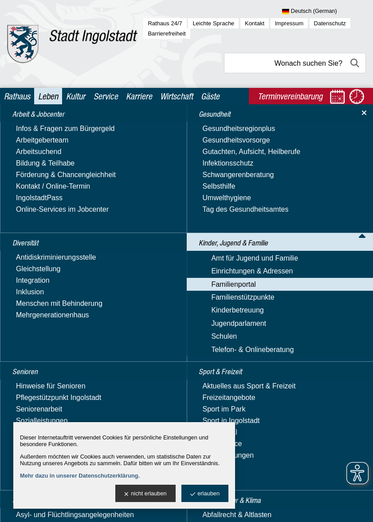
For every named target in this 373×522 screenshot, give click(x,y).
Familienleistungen (49, 268)
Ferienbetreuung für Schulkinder (51, 296)
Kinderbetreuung (38, 351)
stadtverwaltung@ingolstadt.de (256, 507)
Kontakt (254, 23)
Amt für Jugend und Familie (55, 192)
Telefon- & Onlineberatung (53, 390)
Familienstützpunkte (43, 338)
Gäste (210, 96)
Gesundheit (29, 160)
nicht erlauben (145, 494)
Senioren (25, 405)
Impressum (289, 23)
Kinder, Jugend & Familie (51, 177)
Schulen (24, 377)
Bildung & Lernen (47, 243)
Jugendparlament (39, 364)
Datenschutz (330, 23)
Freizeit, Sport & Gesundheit (65, 313)
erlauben (205, 494)
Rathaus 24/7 (165, 23)
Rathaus (17, 96)
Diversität (26, 143)
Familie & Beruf (44, 255)
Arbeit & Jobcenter (41, 126)
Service (106, 96)
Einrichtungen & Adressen (52, 205)
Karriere (139, 96)
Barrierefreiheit (166, 33)
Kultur (75, 96)
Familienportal (34, 217)
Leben (48, 96)
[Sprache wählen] (324, 11)
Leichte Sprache (213, 23)
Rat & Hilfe (37, 325)
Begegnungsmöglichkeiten (62, 230)
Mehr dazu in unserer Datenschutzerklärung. (80, 475)
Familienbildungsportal (55, 280)
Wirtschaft (176, 96)
